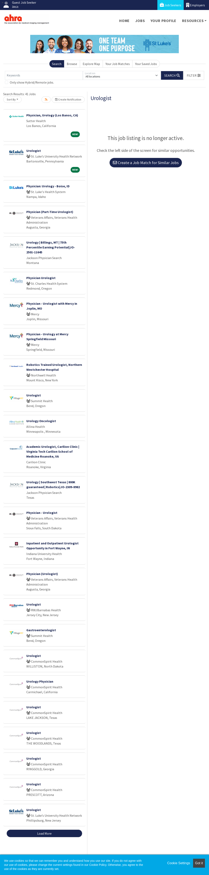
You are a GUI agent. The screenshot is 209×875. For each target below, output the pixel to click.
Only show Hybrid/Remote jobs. (32, 82)
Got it (199, 863)
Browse (72, 64)
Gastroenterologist (41, 630)
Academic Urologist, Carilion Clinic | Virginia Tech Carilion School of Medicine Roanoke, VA (52, 451)
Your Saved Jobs (146, 64)
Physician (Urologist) (42, 574)
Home (124, 20)
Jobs (140, 20)
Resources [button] (192, 20)
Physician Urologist (41, 278)
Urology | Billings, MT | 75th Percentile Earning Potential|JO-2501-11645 (50, 247)
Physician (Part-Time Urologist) (49, 212)
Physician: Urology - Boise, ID (48, 186)
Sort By (11, 99)
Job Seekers (170, 5)
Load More (44, 833)
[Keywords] (44, 75)
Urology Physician (39, 681)
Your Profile (164, 20)
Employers (195, 5)
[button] (193, 75)
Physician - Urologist (41, 513)
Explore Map (91, 64)
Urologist (33, 151)
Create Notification (68, 99)
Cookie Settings (178, 863)
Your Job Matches (118, 64)
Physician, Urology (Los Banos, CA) (52, 115)
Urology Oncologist (41, 421)
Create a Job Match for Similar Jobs (146, 162)
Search (56, 64)
